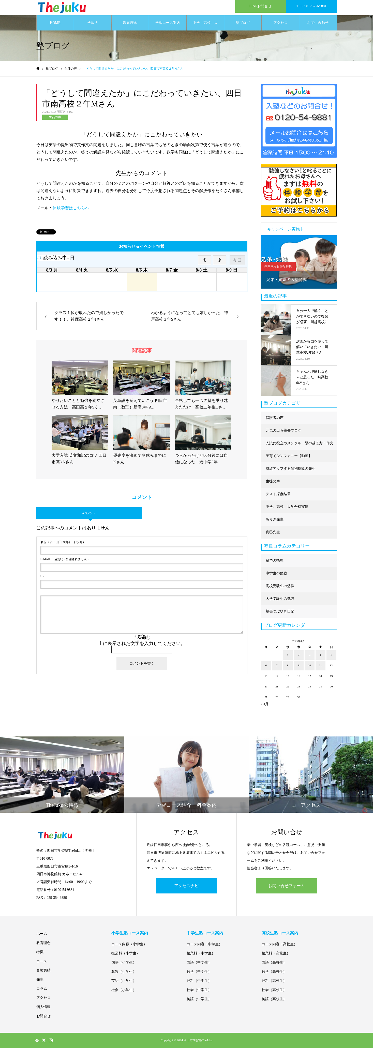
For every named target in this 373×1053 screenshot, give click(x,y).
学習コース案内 (167, 28)
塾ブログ (243, 28)
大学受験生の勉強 (280, 604)
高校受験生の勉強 (280, 591)
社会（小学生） (123, 995)
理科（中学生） (199, 986)
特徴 (39, 957)
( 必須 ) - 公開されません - (64, 564)
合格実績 (43, 975)
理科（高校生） (274, 986)
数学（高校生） (274, 977)
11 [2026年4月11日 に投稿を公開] (320, 670)
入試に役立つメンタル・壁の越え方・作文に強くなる (299, 450)
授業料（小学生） (125, 958)
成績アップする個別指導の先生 (291, 474)
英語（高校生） (274, 1004)
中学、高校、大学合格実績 (205, 31)
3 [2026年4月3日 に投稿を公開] (309, 660)
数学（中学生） (199, 977)
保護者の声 (275, 423)
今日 (237, 265)
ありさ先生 (275, 524)
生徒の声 (55, 122)
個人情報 (43, 1012)
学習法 (92, 28)
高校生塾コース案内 (280, 938)
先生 (39, 984)
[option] (299, 267)
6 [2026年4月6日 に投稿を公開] (266, 670)
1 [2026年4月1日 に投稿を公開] (288, 660)
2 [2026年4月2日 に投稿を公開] (299, 660)
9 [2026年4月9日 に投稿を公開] (299, 670)
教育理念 (130, 28)
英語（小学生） (123, 986)
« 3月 (265, 709)
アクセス (280, 28)
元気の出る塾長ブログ (283, 435)
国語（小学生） (123, 967)
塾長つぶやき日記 (280, 616)
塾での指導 (275, 566)
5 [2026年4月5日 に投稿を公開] (331, 660)
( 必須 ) (62, 547)
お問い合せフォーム (286, 891)
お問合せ (43, 1021)
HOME (55, 28)
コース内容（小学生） (129, 949)
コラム (41, 994)
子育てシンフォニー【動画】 (289, 461)
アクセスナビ (186, 891)
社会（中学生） (199, 995)
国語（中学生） (199, 967)
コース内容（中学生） (204, 949)
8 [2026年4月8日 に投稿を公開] (288, 670)
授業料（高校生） (276, 958)
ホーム (41, 939)
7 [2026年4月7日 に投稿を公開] (277, 670)
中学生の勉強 (276, 578)
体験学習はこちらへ (71, 213)
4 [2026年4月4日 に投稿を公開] (320, 660)
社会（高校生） (274, 995)
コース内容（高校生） (279, 949)
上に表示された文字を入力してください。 (141, 648)
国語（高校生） (274, 967)
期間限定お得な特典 (278, 271)
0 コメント (89, 518)
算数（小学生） (123, 977)
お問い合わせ (318, 28)
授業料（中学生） (201, 958)
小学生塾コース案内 (129, 938)
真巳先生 (273, 537)
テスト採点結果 (278, 499)
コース (41, 966)
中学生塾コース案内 (205, 938)
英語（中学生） (199, 1004)
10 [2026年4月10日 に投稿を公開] (309, 670)
